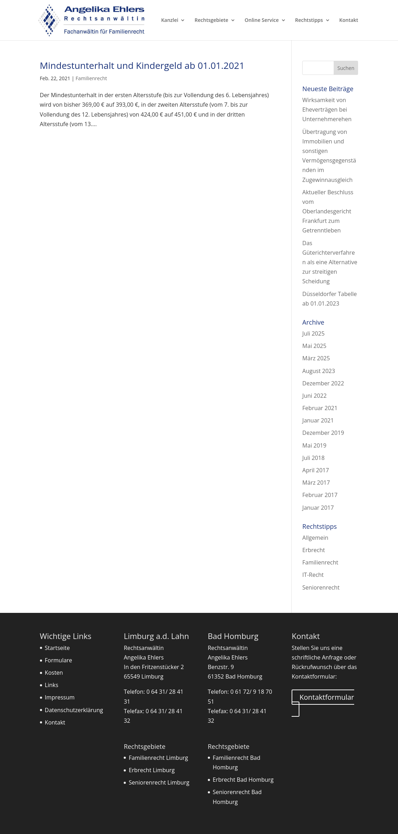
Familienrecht (91, 78)
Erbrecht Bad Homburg (243, 779)
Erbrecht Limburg (152, 770)
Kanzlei (169, 20)
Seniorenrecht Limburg (159, 782)
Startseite (57, 648)
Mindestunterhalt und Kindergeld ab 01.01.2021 (142, 65)
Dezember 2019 (323, 433)
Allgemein (315, 538)
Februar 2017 (320, 495)
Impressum (60, 697)
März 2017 (316, 482)
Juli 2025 (313, 333)
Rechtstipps (309, 20)
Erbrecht (313, 550)
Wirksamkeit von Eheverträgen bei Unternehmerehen (326, 109)
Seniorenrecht (320, 587)
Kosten (54, 672)
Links (51, 685)
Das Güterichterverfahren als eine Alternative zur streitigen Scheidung (329, 262)
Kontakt (348, 20)
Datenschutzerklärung (74, 710)
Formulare (58, 660)
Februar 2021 (320, 408)
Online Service (262, 20)
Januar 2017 (318, 507)
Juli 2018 (313, 458)
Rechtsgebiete (211, 20)
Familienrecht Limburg (158, 758)
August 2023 (318, 371)
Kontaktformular (326, 697)
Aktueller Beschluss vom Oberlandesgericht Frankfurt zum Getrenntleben (327, 211)
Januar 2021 (318, 420)
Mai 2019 (314, 445)
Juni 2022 (314, 396)
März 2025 (316, 358)
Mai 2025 (314, 346)
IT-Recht (312, 575)
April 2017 (315, 470)
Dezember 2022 (323, 383)
